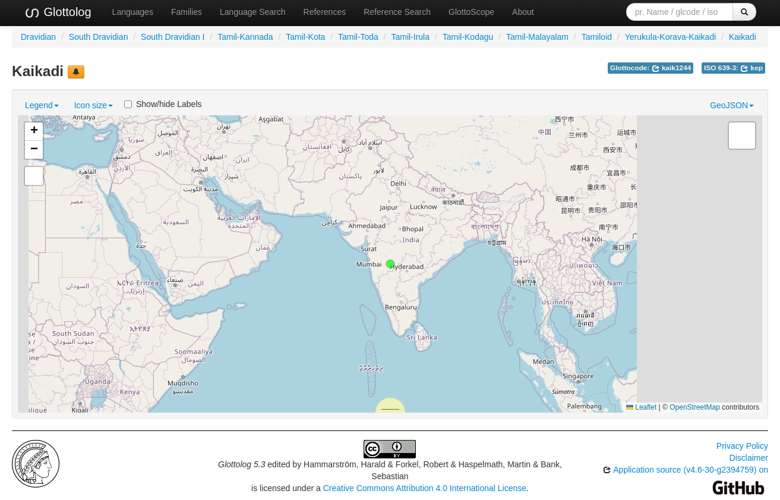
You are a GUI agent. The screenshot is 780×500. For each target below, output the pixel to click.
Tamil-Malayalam (537, 37)
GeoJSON (732, 105)
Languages (132, 12)
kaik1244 (671, 68)
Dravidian (38, 37)
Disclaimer (749, 458)
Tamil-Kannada (245, 37)
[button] (390, 264)
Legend (42, 105)
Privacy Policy (742, 446)
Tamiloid (597, 37)
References (325, 12)
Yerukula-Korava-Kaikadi (670, 37)
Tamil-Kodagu (468, 37)
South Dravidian (98, 37)
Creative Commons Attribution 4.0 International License (424, 488)
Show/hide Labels (163, 104)
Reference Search (397, 12)
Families (186, 12)
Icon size (93, 105)
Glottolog (57, 12)
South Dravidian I (172, 37)
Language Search (253, 12)
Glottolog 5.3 (241, 464)
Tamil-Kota (305, 37)
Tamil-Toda (358, 37)
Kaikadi (742, 37)
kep (751, 68)
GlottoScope (471, 12)
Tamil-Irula (410, 37)
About (523, 12)
